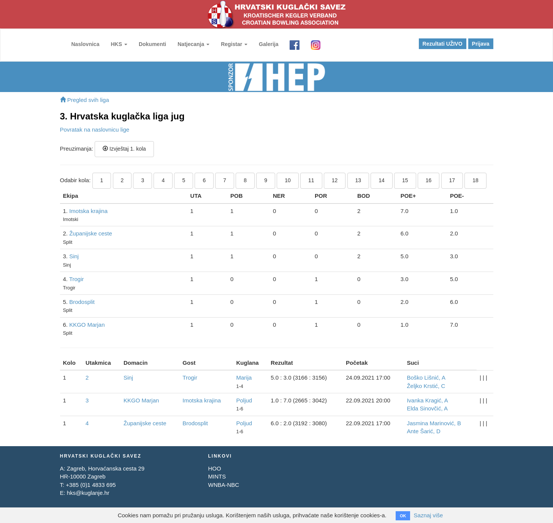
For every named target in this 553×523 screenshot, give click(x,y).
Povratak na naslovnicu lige (95, 129)
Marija (244, 377)
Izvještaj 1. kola (124, 149)
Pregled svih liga (84, 100)
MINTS (217, 476)
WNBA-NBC (223, 485)
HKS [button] (119, 44)
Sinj (74, 256)
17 (452, 180)
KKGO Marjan (87, 324)
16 (429, 180)
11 (311, 180)
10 (288, 180)
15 (405, 180)
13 (358, 180)
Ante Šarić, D (423, 431)
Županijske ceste (90, 233)
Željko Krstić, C (426, 386)
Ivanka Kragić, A (427, 400)
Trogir (76, 279)
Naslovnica (85, 44)
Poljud (244, 400)
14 (382, 180)
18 (475, 180)
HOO (214, 468)
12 (335, 180)
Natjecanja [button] (193, 44)
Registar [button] (234, 44)
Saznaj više (428, 515)
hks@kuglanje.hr (88, 493)
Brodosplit (82, 302)
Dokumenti (152, 44)
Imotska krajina (88, 211)
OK (403, 515)
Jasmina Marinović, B (434, 423)
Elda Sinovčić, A (427, 408)
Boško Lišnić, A (426, 377)
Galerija (268, 44)
